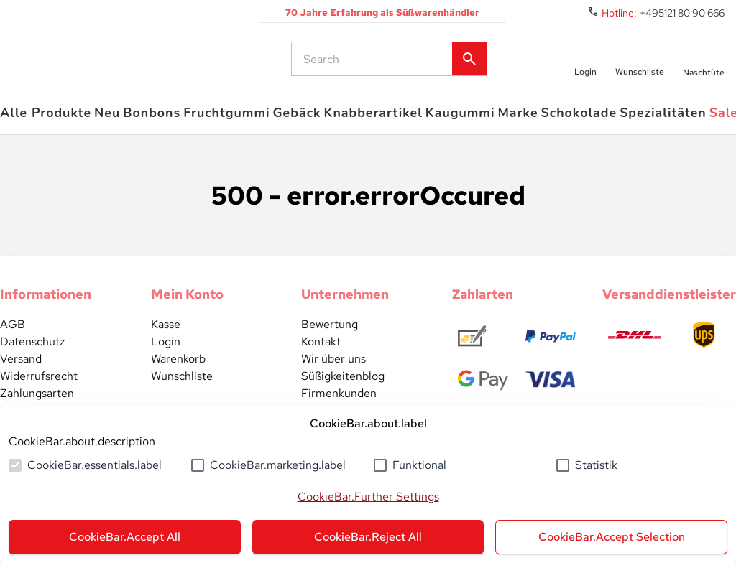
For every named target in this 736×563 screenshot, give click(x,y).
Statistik (596, 465)
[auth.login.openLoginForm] (583, 62)
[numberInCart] (703, 62)
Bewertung (329, 331)
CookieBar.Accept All (124, 536)
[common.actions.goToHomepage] (126, 62)
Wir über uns (333, 365)
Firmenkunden (339, 400)
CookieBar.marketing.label (278, 465)
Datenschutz (32, 348)
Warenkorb (178, 365)
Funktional (419, 465)
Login (165, 348)
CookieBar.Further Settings (368, 496)
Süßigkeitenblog (343, 383)
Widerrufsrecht (39, 383)
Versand (21, 365)
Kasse (165, 331)
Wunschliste (182, 383)
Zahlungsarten (37, 400)
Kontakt (321, 348)
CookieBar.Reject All (368, 536)
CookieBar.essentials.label (94, 465)
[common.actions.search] (373, 62)
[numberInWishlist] (640, 62)
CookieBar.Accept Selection (611, 536)
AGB (12, 331)
